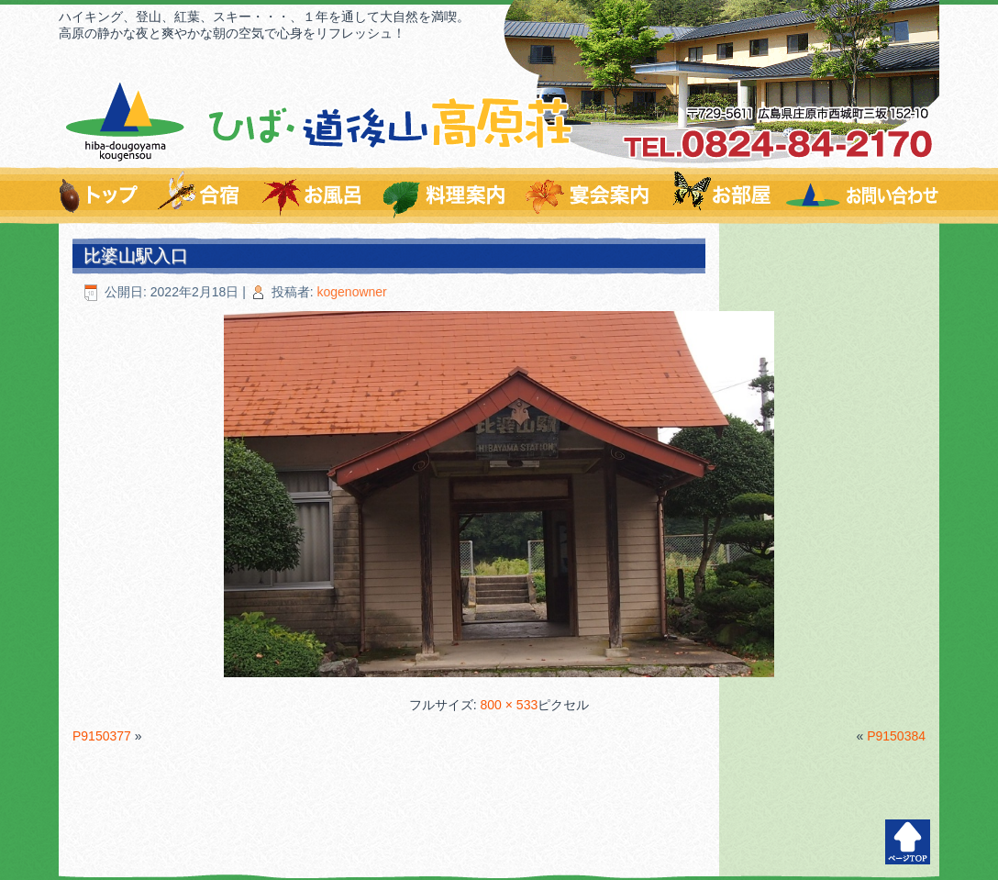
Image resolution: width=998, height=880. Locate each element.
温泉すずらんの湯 (312, 195)
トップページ (102, 195)
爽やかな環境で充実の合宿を (200, 195)
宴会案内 (589, 195)
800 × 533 (509, 704)
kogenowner (352, 291)
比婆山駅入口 (135, 255)
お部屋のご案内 (720, 195)
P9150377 (101, 736)
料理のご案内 (445, 195)
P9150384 (896, 736)
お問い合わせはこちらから (861, 195)
